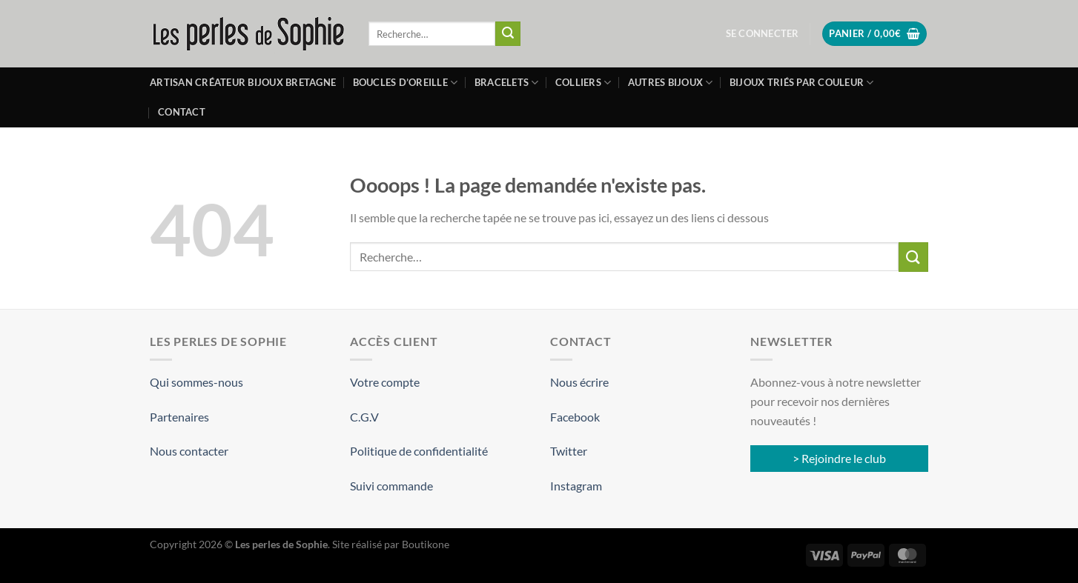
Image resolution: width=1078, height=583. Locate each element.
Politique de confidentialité (419, 451)
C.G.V (364, 417)
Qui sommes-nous (196, 382)
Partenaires (179, 417)
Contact (181, 112)
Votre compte (385, 382)
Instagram (576, 486)
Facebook (575, 417)
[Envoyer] (507, 34)
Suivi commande (391, 486)
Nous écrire (579, 382)
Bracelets (506, 83)
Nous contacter (189, 451)
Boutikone (425, 544)
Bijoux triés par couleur (802, 83)
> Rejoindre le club (839, 458)
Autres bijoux (670, 83)
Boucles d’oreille (405, 83)
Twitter (568, 451)
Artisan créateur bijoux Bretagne (243, 82)
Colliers (583, 83)
